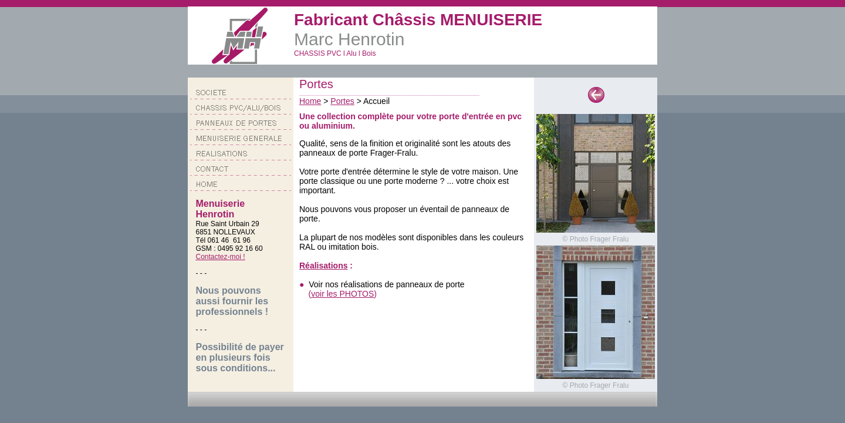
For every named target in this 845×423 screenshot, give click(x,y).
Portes (342, 101)
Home (310, 101)
